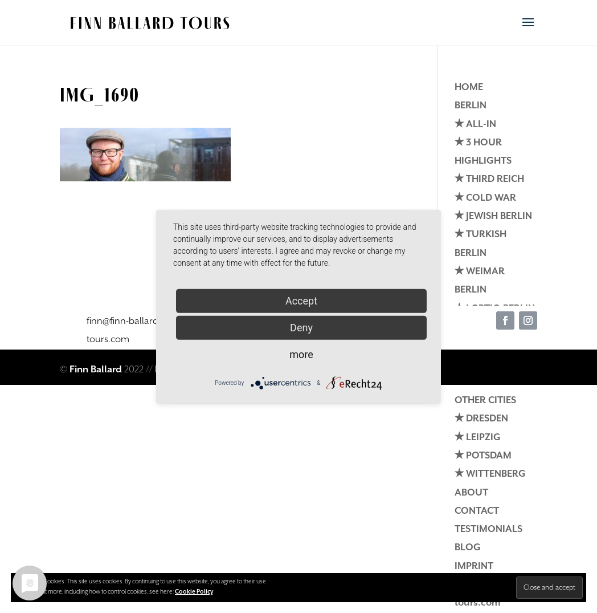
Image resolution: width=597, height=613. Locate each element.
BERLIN (470, 105)
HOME (469, 87)
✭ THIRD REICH (489, 179)
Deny (301, 327)
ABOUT (471, 493)
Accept (301, 300)
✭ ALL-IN (475, 124)
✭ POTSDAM (483, 455)
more (301, 354)
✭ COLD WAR (485, 198)
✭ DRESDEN (481, 418)
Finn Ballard (95, 369)
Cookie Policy (194, 591)
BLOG (468, 547)
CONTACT (477, 511)
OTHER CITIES (485, 400)
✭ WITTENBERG (490, 474)
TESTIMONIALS (488, 529)
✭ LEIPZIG (478, 437)
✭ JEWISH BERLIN (493, 216)
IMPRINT (474, 566)
